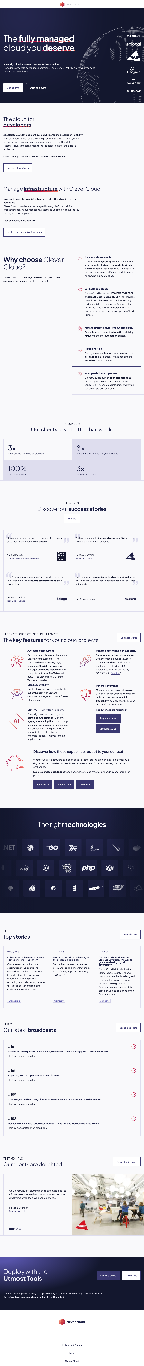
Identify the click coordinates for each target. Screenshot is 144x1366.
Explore (72, 518)
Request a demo (108, 718)
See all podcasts (128, 1027)
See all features (129, 637)
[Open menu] (5, 4)
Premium (115, 673)
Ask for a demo (108, 1275)
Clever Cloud (72, 1361)
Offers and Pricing (72, 1344)
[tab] (12, 1229)
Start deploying (38, 87)
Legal (72, 1352)
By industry (43, 784)
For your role (64, 784)
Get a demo (13, 87)
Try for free (131, 1275)
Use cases (85, 784)
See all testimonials (127, 1161)
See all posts (130, 934)
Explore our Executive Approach (24, 232)
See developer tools (18, 167)
